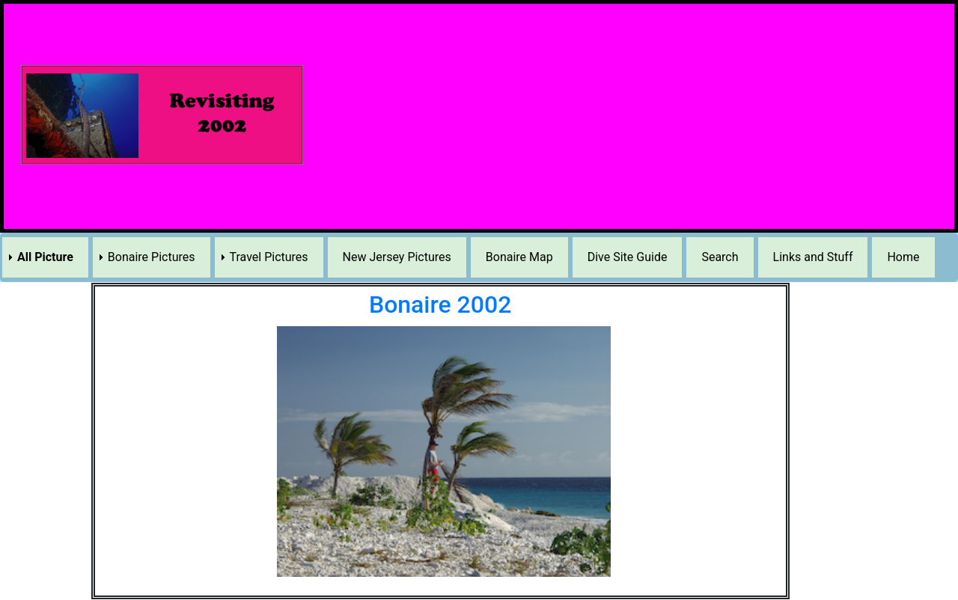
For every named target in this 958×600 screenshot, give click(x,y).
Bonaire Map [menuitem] (519, 257)
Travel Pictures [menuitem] (269, 257)
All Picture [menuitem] (45, 257)
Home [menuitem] (903, 257)
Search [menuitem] (719, 257)
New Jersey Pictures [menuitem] (397, 257)
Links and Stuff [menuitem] (813, 257)
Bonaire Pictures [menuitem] (151, 257)
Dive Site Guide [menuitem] (628, 257)
